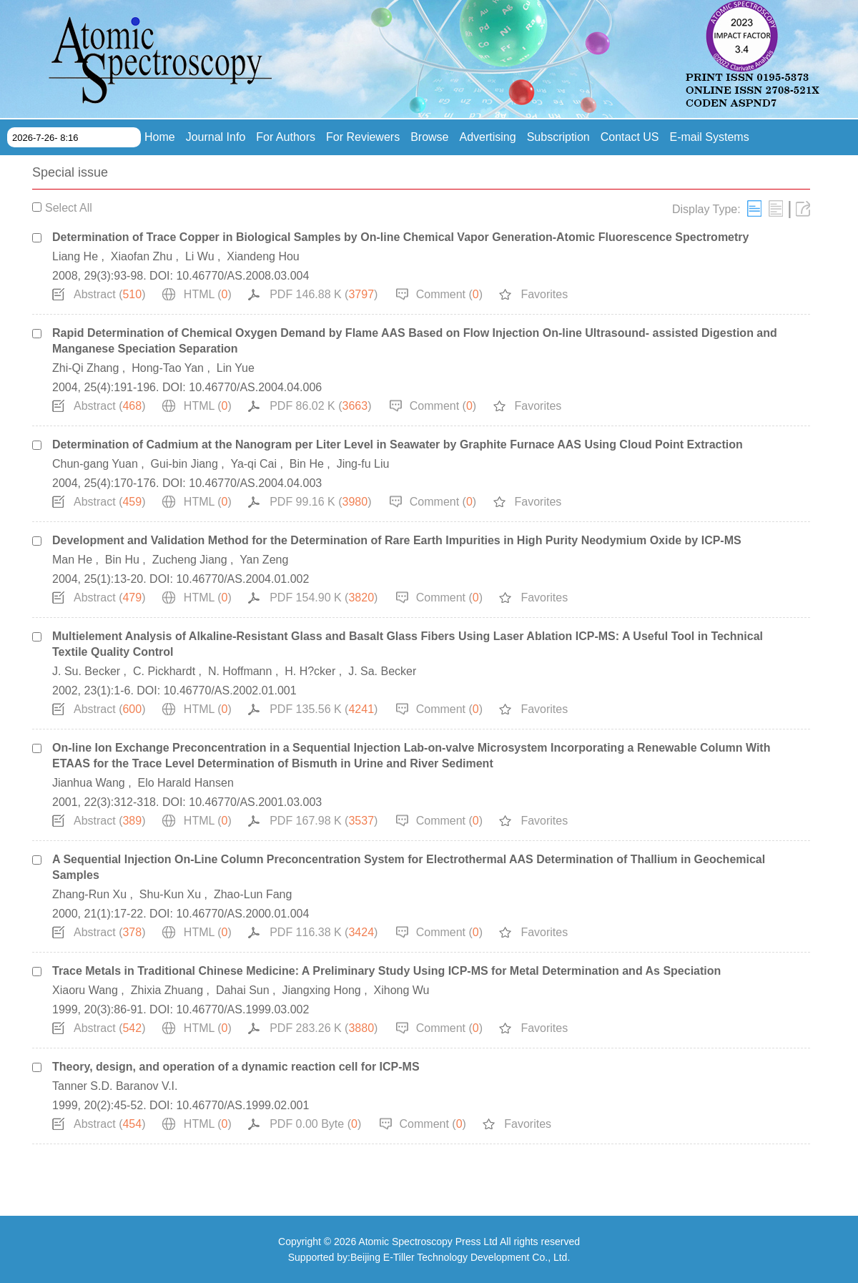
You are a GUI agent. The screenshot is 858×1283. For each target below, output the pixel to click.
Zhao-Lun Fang (253, 894)
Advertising (488, 137)
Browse (429, 137)
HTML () (208, 294)
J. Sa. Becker (382, 671)
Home (159, 137)
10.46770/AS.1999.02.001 (242, 1105)
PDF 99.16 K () (320, 502)
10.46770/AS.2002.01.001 (230, 690)
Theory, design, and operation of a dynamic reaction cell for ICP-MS (236, 1067)
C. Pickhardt (164, 671)
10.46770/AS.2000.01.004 (242, 914)
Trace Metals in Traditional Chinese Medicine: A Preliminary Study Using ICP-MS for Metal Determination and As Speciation (386, 971)
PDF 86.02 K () (320, 406)
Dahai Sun (243, 990)
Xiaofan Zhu (141, 256)
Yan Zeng (264, 560)
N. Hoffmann (240, 671)
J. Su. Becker (86, 671)
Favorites (544, 294)
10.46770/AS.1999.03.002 (242, 1009)
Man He (72, 560)
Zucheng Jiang (189, 560)
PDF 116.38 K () (324, 932)
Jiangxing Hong (321, 990)
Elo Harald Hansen (186, 783)
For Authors (285, 137)
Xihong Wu (402, 990)
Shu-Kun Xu (170, 894)
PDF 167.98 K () (324, 821)
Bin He (307, 464)
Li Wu (199, 256)
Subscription (558, 137)
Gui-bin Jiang (184, 464)
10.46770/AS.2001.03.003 (255, 802)
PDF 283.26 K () (324, 1028)
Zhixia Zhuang (167, 990)
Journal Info (216, 137)
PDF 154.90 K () (324, 597)
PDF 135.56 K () (324, 709)
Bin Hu (122, 560)
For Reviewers (363, 137)
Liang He (75, 256)
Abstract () (110, 294)
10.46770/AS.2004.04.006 (255, 387)
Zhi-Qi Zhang (85, 368)
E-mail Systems (709, 137)
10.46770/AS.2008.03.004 (242, 276)
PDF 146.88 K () (324, 294)
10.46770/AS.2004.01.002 (242, 579)
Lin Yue (236, 368)
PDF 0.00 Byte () (315, 1124)
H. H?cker (310, 671)
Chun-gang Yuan (95, 464)
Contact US (630, 137)
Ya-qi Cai (253, 464)
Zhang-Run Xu (89, 894)
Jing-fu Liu (363, 464)
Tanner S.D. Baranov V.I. (115, 1086)
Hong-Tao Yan (168, 368)
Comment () (449, 294)
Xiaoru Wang (85, 990)
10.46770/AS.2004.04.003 (255, 483)
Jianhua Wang (88, 783)
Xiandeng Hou (263, 256)
